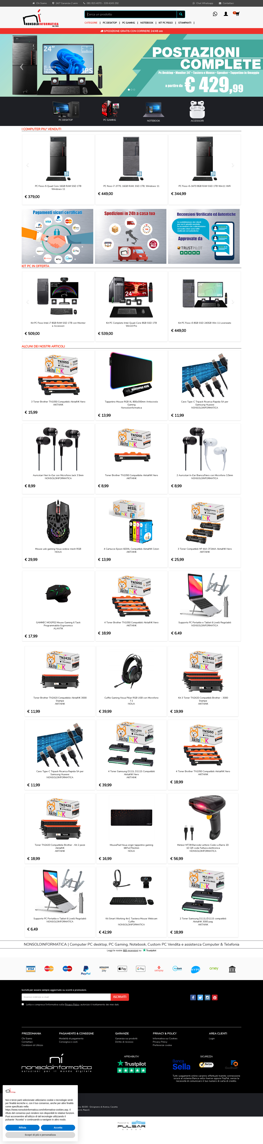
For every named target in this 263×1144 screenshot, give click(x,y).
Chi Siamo (27, 1038)
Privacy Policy (72, 1004)
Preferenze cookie (162, 1045)
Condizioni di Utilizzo (32, 1045)
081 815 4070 (94, 3)
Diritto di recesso (124, 1041)
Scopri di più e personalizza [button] (40, 1134)
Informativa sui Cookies (165, 1038)
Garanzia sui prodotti (126, 1038)
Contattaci (27, 1041)
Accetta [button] (58, 1127)
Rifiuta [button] (22, 1127)
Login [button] (212, 1038)
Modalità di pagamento (71, 1038)
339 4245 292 (111, 3)
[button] (226, 15)
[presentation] (47, 1014)
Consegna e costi (68, 1041)
